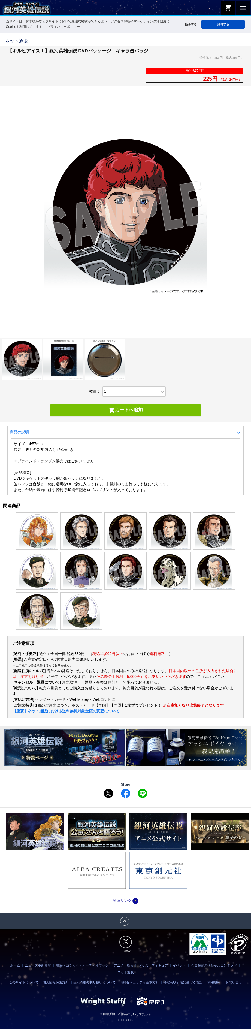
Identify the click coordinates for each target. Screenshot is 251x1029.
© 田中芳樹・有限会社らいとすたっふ (125, 1014)
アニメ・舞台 (123, 965)
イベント (179, 965)
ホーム (15, 965)
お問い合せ (234, 982)
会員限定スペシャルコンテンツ (214, 965)
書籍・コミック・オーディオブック (82, 965)
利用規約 (213, 982)
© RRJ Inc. (125, 1019)
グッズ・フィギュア (153, 965)
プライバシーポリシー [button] (63, 27)
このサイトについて (23, 982)
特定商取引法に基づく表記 (182, 982)
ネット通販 (125, 972)
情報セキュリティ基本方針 (139, 982)
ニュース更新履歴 (38, 965)
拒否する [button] (191, 24)
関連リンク (125, 900)
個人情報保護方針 (56, 982)
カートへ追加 (125, 410)
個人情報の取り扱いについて (94, 982)
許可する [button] (223, 24)
